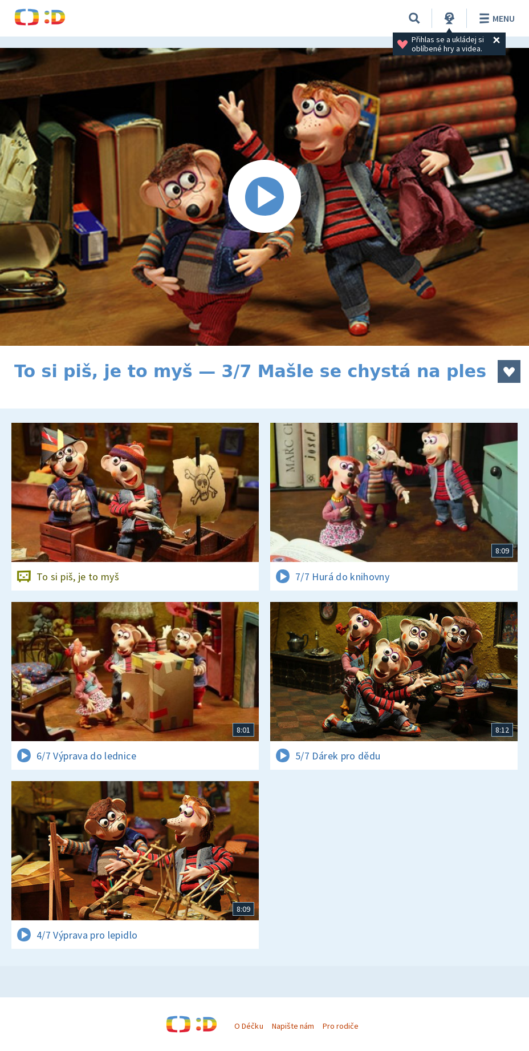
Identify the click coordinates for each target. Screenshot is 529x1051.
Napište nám (293, 1026)
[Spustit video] (264, 197)
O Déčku (248, 1026)
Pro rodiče (341, 1026)
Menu (495, 18)
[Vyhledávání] (414, 18)
